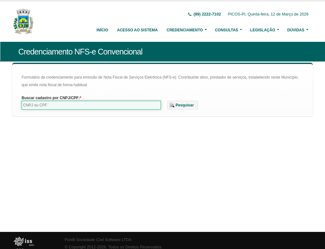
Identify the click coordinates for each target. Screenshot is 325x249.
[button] (182, 105)
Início (102, 30)
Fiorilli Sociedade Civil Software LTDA (98, 240)
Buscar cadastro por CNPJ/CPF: (51, 98)
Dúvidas (295, 30)
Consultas (226, 30)
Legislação (262, 30)
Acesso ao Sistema (137, 30)
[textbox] (91, 105)
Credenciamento (185, 30)
